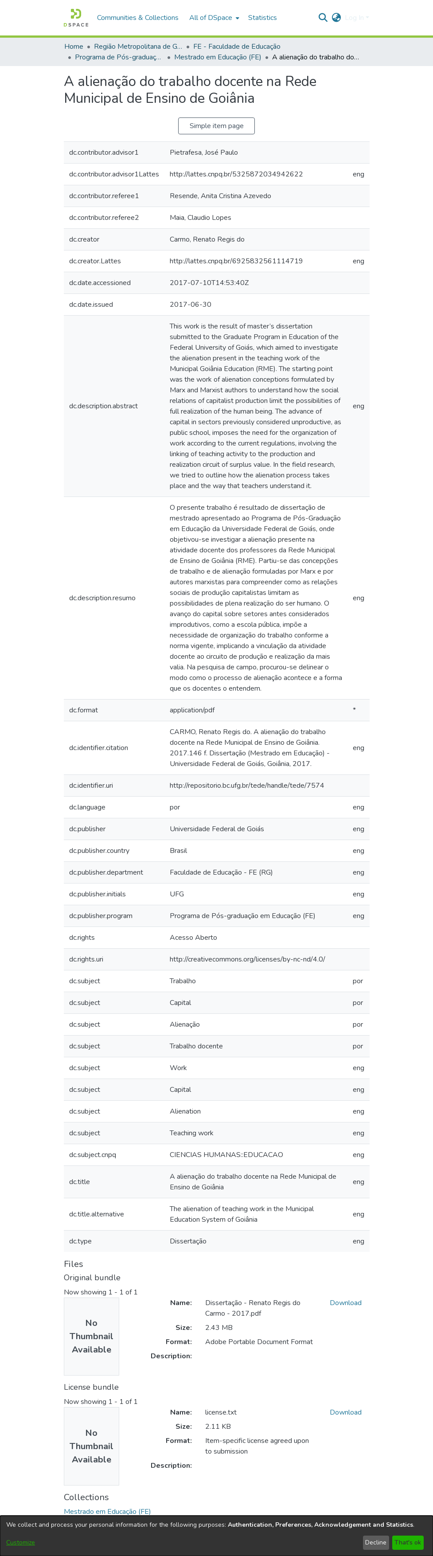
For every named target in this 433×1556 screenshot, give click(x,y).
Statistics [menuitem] (262, 18)
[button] (76, 18)
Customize (20, 1542)
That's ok (407, 1542)
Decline (375, 1542)
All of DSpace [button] (210, 18)
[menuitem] (213, 17)
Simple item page (217, 126)
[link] (107, 1512)
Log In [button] (355, 18)
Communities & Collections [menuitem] (138, 18)
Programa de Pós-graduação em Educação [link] (119, 57)
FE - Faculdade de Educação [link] (237, 46)
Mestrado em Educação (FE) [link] (217, 57)
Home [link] (73, 46)
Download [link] (346, 1303)
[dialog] (216, 1536)
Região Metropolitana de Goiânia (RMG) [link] (138, 46)
